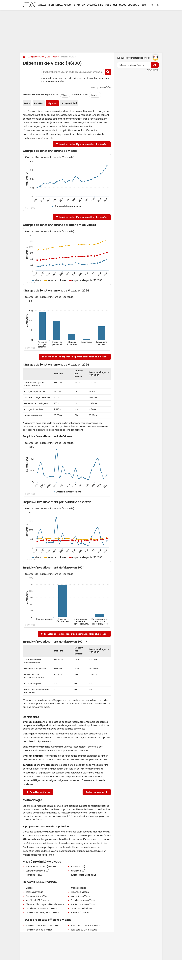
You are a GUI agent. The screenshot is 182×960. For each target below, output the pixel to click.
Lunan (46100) (77, 871)
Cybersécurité (95, 5)
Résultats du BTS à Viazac (83, 930)
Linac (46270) (77, 866)
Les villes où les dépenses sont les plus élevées (83, 144)
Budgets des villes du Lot (83, 875)
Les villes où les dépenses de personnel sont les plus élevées (76, 357)
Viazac (55, 57)
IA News (42, 5)
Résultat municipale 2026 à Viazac (43, 925)
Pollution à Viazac (79, 912)
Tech (51, 5)
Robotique (111, 5)
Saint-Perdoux (79, 78)
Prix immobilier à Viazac (38, 896)
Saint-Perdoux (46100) (37, 871)
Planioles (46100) (35, 875)
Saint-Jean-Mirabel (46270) (41, 866)
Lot (48, 57)
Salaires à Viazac (34, 892)
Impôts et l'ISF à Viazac (38, 900)
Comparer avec (80, 95)
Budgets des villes (36, 57)
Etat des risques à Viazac (83, 900)
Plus (144, 5)
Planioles (93, 78)
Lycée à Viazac (78, 888)
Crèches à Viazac (79, 892)
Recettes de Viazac (38, 792)
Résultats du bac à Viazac (39, 930)
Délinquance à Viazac (81, 908)
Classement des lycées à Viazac (43, 912)
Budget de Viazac (97, 792)
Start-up (79, 5)
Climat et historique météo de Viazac (45, 904)
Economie (133, 5)
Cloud (122, 5)
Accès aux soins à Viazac (83, 904)
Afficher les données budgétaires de (40, 95)
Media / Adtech (63, 5)
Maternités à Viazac (80, 896)
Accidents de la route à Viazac (42, 908)
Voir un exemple (153, 70)
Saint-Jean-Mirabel (62, 78)
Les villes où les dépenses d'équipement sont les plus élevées (76, 634)
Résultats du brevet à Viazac (85, 925)
